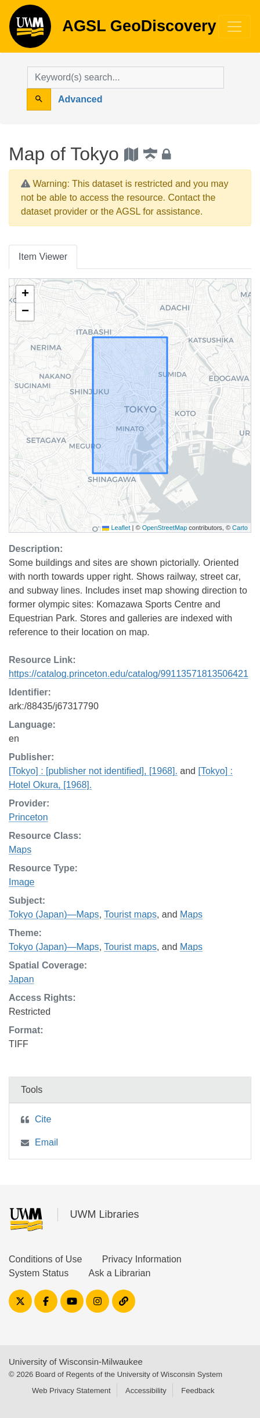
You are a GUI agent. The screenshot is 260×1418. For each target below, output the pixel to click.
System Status (38, 1273)
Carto (240, 527)
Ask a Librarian (120, 1273)
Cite (43, 1119)
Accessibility (146, 1390)
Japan (21, 979)
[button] (25, 294)
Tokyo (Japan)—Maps (54, 914)
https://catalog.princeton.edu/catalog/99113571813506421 (128, 674)
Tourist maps (130, 914)
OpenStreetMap (164, 527)
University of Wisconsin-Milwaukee (76, 1362)
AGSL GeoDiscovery (30, 30)
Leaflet (116, 527)
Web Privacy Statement (71, 1390)
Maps (20, 850)
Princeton (28, 817)
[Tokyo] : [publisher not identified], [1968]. (93, 771)
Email (46, 1142)
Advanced (80, 99)
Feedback (197, 1390)
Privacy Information (142, 1259)
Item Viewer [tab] (43, 256)
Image (21, 882)
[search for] (125, 78)
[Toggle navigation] (234, 26)
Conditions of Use (45, 1259)
